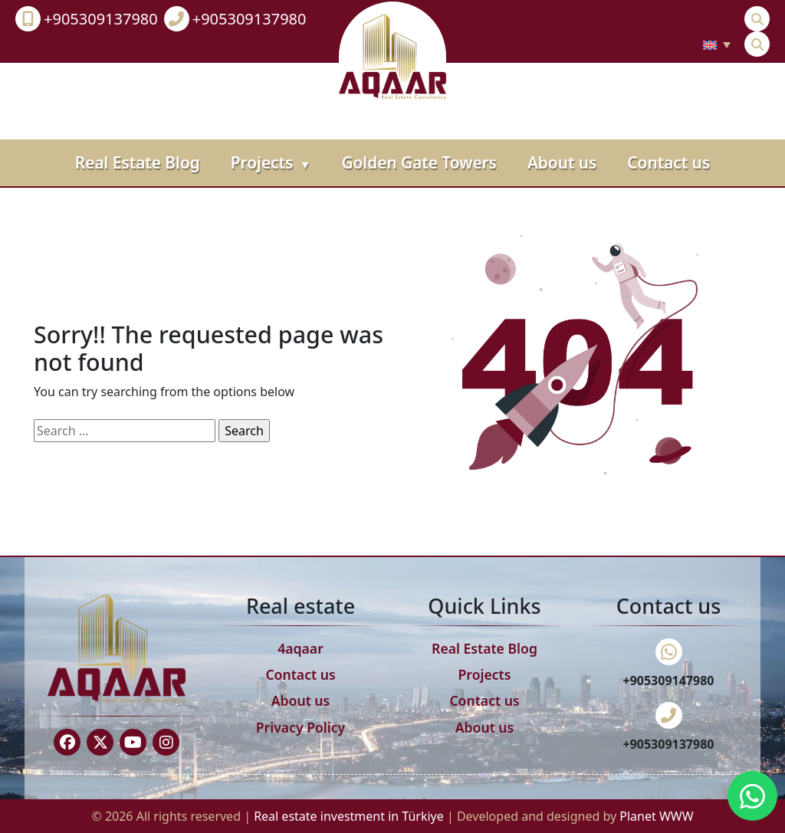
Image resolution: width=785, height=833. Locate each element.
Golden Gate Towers (418, 162)
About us (561, 162)
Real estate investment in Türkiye (350, 816)
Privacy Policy (301, 727)
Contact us (668, 162)
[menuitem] (716, 44)
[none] (716, 44)
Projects (271, 162)
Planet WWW (656, 816)
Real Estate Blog (137, 162)
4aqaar (301, 648)
